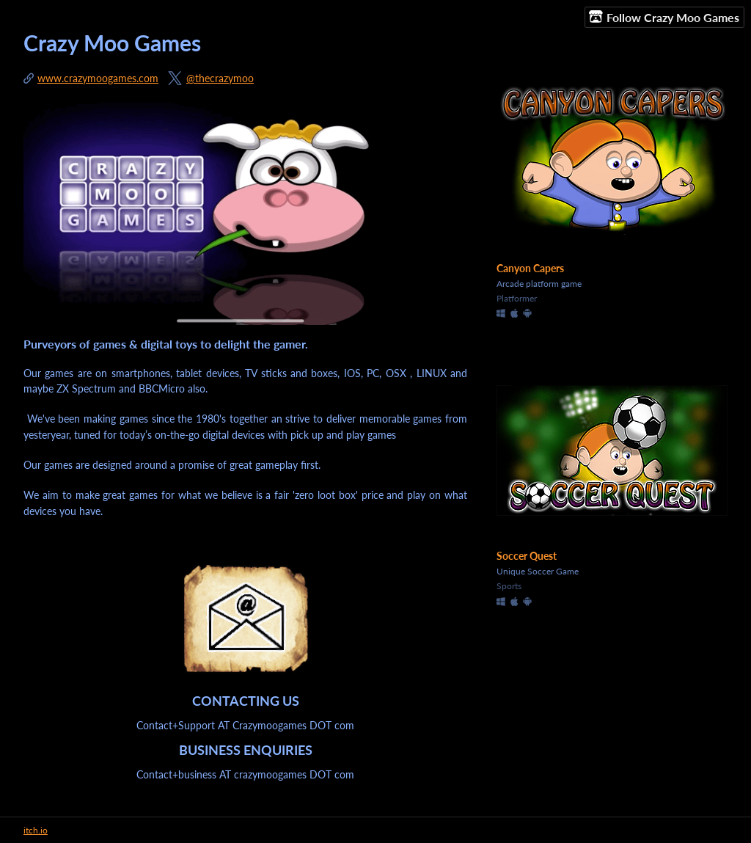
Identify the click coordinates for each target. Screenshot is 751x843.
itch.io (35, 830)
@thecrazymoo (220, 78)
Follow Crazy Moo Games (664, 17)
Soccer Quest (527, 556)
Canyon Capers (530, 268)
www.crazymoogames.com (97, 78)
